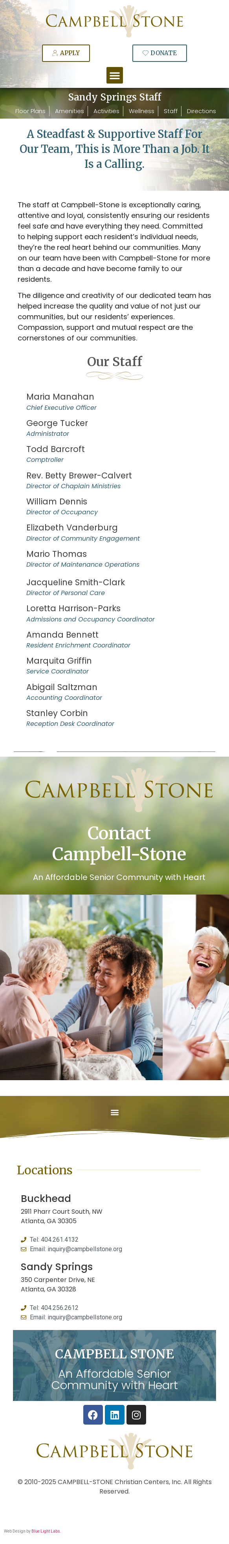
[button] (114, 75)
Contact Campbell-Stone (119, 843)
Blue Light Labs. (46, 1531)
